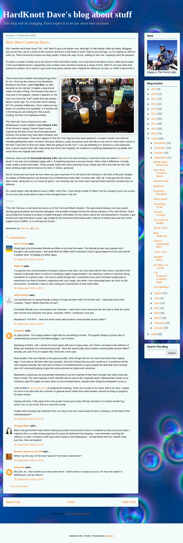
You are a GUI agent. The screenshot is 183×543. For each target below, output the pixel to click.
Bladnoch (158, 186)
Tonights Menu (158, 258)
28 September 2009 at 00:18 (29, 259)
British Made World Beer (161, 164)
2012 (154, 123)
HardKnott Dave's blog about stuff (67, 14)
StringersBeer (22, 425)
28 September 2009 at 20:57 (29, 479)
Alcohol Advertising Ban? (161, 244)
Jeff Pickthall (21, 295)
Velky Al (18, 266)
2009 (154, 138)
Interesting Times (159, 205)
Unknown (19, 330)
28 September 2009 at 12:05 (29, 444)
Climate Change (159, 213)
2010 (154, 133)
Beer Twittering (160, 234)
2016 (154, 104)
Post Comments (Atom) (78, 513)
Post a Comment (19, 486)
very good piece (38, 388)
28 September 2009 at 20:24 (29, 460)
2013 (154, 118)
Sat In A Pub (21, 243)
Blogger (109, 535)
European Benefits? (160, 193)
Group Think (160, 227)
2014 (154, 113)
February (159, 322)
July (156, 298)
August (158, 293)
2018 (154, 94)
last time (123, 158)
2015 (154, 108)
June (157, 303)
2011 (154, 128)
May (156, 308)
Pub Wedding (161, 287)
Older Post (129, 502)
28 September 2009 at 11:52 (29, 418)
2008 (154, 334)
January (159, 327)
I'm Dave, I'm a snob (160, 266)
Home (71, 502)
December (160, 143)
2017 (154, 98)
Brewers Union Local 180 (28, 451)
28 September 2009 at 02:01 (29, 288)
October (159, 152)
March (158, 318)
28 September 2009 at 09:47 (29, 324)
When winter (160, 199)
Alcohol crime (161, 181)
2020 (154, 89)
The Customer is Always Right (160, 277)
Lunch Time (160, 252)
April (157, 313)
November (160, 147)
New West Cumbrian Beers (160, 173)
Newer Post (13, 502)
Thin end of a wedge (160, 221)
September (160, 157)
